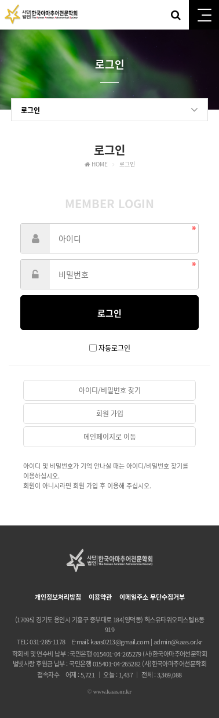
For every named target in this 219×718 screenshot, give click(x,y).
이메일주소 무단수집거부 (152, 597)
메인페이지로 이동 (109, 436)
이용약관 (100, 597)
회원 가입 (109, 413)
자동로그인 (114, 348)
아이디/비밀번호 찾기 (110, 390)
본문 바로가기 (0, 0)
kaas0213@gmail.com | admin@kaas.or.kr (146, 642)
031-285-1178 (47, 642)
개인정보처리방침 (58, 597)
